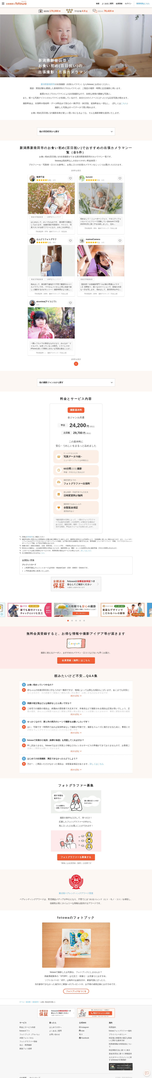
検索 (97, 4)
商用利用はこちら (142, 4)
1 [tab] (68, 620)
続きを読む (75, 696)
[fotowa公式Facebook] (84, 1038)
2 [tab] (72, 620)
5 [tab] (84, 620)
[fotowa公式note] (81, 1031)
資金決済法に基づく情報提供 (120, 1054)
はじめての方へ (55, 1027)
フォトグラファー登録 (28, 1041)
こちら (124, 103)
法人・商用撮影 (25, 1045)
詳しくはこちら (86, 551)
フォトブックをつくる (76, 991)
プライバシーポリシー (117, 1034)
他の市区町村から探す (49, 131)
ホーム (21, 1002)
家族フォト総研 (25, 1049)
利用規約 (30, 537)
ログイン (128, 4)
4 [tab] (80, 620)
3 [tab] (76, 620)
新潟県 (28, 1002)
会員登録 (119, 4)
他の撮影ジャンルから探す (51, 382)
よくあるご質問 (107, 4)
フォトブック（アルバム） (30, 1034)
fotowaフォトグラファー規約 (120, 1031)
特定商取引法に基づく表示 (119, 1050)
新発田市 (36, 1002)
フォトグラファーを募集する (76, 857)
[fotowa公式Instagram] (84, 1027)
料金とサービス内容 (27, 1027)
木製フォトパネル (26, 1038)
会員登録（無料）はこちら (76, 660)
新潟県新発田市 (48, 84)
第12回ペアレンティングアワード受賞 (76, 893)
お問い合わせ (54, 1034)
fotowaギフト (24, 1031)
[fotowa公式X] (80, 1034)
